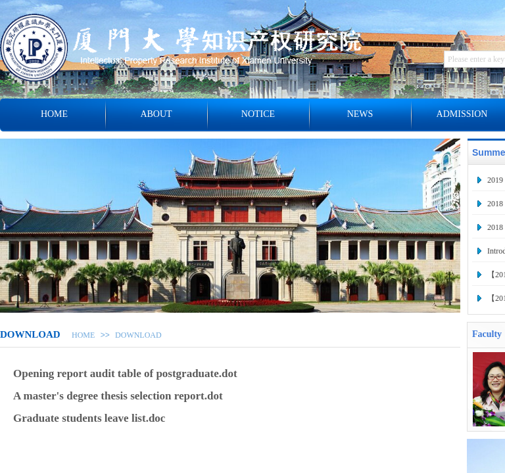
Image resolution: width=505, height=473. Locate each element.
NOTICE (258, 114)
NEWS (360, 114)
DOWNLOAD (138, 335)
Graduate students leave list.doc (89, 418)
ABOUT (156, 114)
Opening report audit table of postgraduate (116, 373)
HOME (83, 335)
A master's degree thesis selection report (108, 396)
